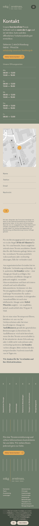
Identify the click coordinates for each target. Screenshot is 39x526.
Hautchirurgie (26, 495)
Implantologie (26, 493)
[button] (19, 148)
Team (5, 491)
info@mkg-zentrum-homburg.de (18, 50)
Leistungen (6, 495)
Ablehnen (23, 523)
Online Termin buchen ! (12, 57)
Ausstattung (7, 493)
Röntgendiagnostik (28, 506)
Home (34, 7)
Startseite (6, 489)
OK (13, 523)
